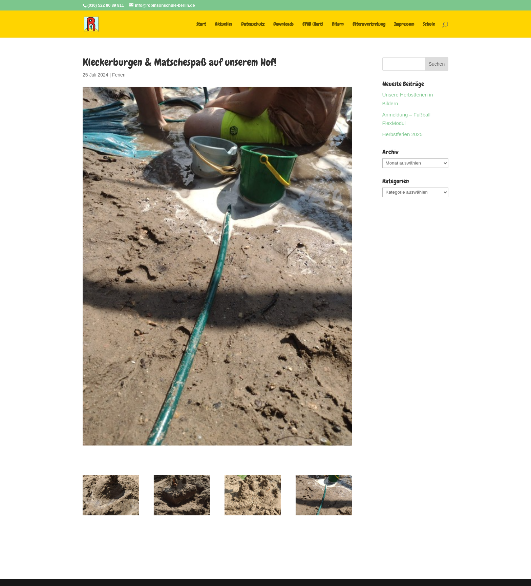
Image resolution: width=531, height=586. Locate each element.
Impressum (404, 24)
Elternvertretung (369, 24)
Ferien (119, 75)
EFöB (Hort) (312, 24)
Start (201, 24)
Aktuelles (223, 24)
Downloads (283, 24)
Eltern (338, 24)
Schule (429, 24)
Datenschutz (252, 24)
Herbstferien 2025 (402, 134)
